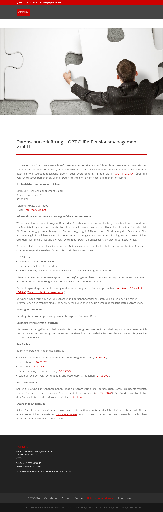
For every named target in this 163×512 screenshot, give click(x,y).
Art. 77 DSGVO (103, 393)
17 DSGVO (37, 366)
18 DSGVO (64, 371)
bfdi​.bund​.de (79, 397)
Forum (79, 498)
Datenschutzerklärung (100, 498)
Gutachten (50, 498)
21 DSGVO (102, 375)
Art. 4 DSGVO (124, 173)
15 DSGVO (100, 357)
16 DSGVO (41, 362)
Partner (65, 498)
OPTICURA (34, 498)
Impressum (124, 498)
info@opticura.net (35, 209)
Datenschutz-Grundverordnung (46, 292)
